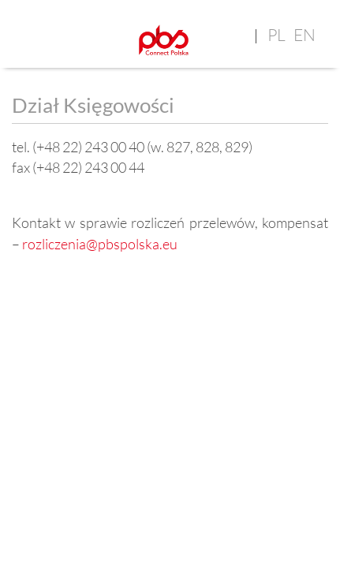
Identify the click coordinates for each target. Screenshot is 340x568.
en (304, 34)
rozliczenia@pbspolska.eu (99, 243)
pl (276, 34)
